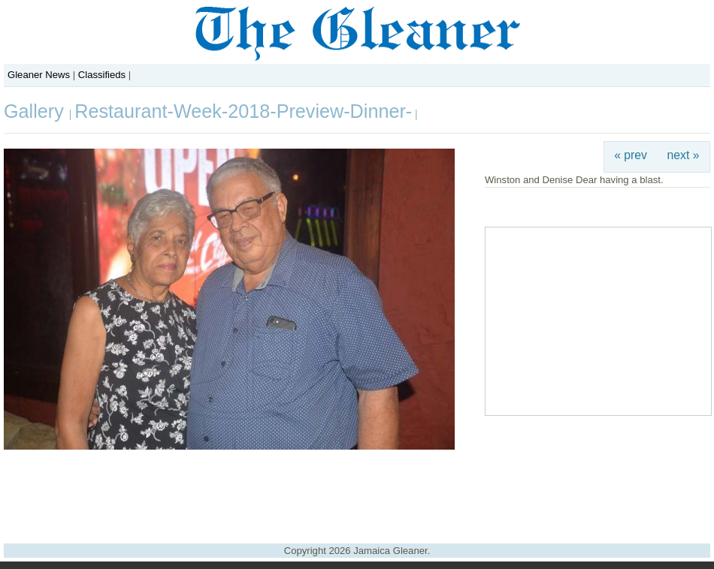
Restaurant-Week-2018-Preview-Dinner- (243, 111)
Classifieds (102, 74)
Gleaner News (39, 74)
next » (683, 155)
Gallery (36, 111)
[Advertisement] (357, 491)
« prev (630, 155)
